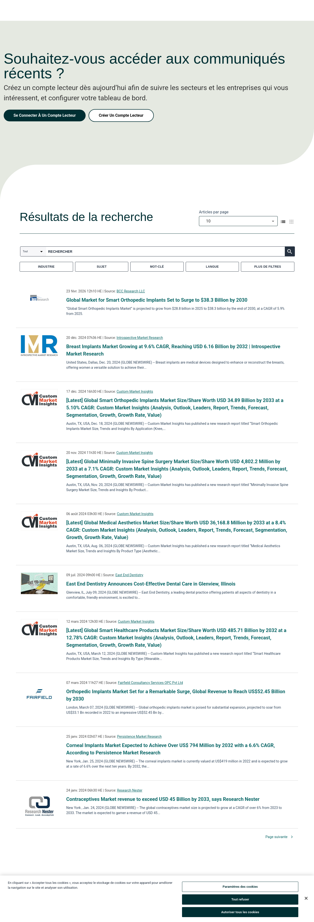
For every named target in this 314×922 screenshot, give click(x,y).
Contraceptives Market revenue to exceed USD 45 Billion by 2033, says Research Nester (163, 799)
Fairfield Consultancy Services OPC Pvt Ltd (150, 683)
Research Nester (129, 790)
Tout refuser (240, 901)
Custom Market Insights (135, 391)
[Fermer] (306, 900)
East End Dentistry (129, 575)
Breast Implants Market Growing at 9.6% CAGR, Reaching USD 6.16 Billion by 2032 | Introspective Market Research (173, 350)
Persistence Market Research (139, 736)
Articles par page (214, 212)
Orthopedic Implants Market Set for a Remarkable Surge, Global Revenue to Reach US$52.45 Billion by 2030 (175, 695)
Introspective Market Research (140, 338)
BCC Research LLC (131, 291)
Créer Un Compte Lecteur (121, 115)
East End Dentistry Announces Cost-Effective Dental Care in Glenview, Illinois (151, 584)
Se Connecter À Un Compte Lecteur (44, 115)
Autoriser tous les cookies (240, 914)
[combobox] (238, 221)
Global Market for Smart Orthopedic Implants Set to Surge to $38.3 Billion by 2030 (157, 300)
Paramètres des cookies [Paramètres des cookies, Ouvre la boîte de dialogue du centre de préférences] (240, 888)
